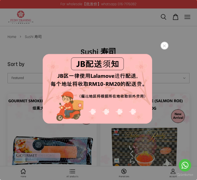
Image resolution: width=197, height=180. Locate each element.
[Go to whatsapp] (185, 165)
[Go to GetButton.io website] (185, 174)
